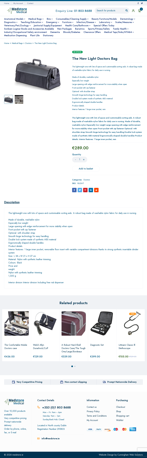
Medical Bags (17, 43)
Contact (30, 3)
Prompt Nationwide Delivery (122, 382)
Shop (118, 411)
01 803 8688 (83, 11)
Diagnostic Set (97, 345)
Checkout (120, 407)
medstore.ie (17, 454)
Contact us (92, 407)
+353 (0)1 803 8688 (56, 407)
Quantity (76, 154)
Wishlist (119, 420)
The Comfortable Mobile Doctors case (15, 346)
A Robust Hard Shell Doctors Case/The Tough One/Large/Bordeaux (73, 348)
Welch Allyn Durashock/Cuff (40, 346)
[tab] (12, 202)
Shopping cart (122, 416)
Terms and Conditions (97, 416)
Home (6, 3)
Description (12, 202)
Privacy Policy (93, 411)
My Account (18, 3)
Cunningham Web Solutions (130, 454)
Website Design (106, 454)
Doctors (28, 43)
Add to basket (86, 168)
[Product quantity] (79, 159)
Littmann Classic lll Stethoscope (127, 346)
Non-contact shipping (76, 382)
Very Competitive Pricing (29, 382)
